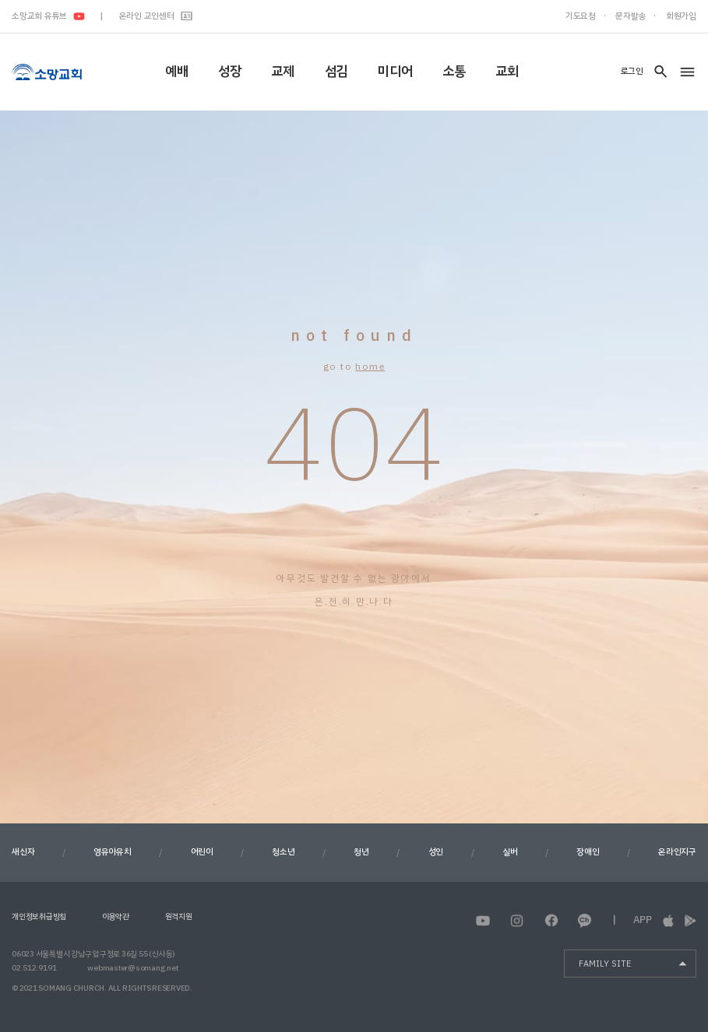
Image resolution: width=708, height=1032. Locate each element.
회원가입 (681, 16)
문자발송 (630, 16)
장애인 (587, 851)
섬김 (336, 71)
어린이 (202, 851)
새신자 (23, 851)
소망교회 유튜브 (49, 16)
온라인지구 (677, 851)
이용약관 (115, 916)
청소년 (283, 851)
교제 (282, 71)
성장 (229, 71)
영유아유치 (112, 851)
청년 (361, 851)
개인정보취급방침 (39, 916)
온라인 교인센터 (156, 16)
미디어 (395, 71)
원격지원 (178, 916)
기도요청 (580, 16)
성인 (436, 851)
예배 (176, 71)
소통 (454, 71)
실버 (510, 851)
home (370, 367)
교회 (507, 71)
